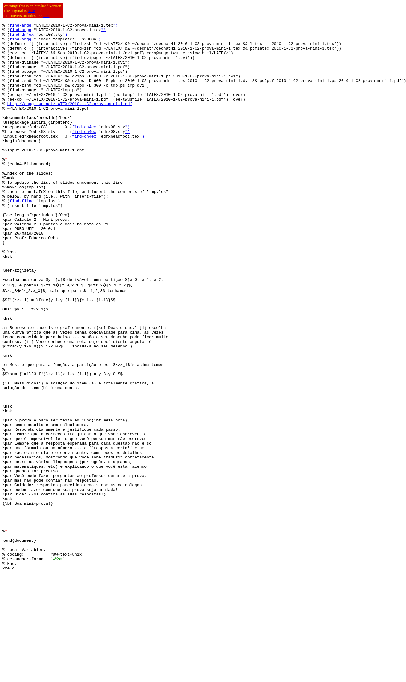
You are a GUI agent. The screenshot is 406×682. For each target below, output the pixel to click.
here (31, 10)
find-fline (22, 237)
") (115, 26)
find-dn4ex (22, 37)
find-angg (20, 26)
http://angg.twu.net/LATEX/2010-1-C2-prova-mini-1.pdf (69, 120)
